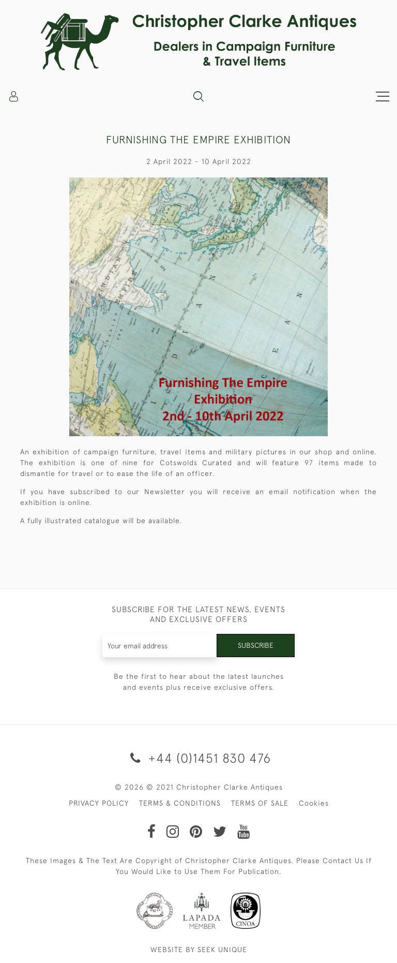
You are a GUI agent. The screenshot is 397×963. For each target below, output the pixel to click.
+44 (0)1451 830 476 (199, 757)
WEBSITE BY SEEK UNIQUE (198, 949)
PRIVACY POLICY (99, 803)
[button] (198, 96)
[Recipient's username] (159, 645)
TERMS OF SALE (259, 803)
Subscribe (255, 645)
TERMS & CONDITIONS (180, 803)
